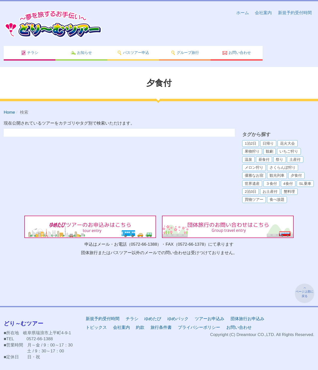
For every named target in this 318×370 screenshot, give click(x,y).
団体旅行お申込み (247, 318)
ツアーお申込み (209, 318)
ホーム (242, 12)
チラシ (29, 52)
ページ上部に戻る (305, 294)
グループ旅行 (185, 52)
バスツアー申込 (133, 52)
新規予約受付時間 (295, 12)
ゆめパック (178, 318)
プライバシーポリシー (199, 327)
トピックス (96, 327)
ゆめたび (152, 318)
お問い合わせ (236, 52)
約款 (140, 327)
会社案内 (263, 12)
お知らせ (81, 52)
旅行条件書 (161, 327)
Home (9, 112)
